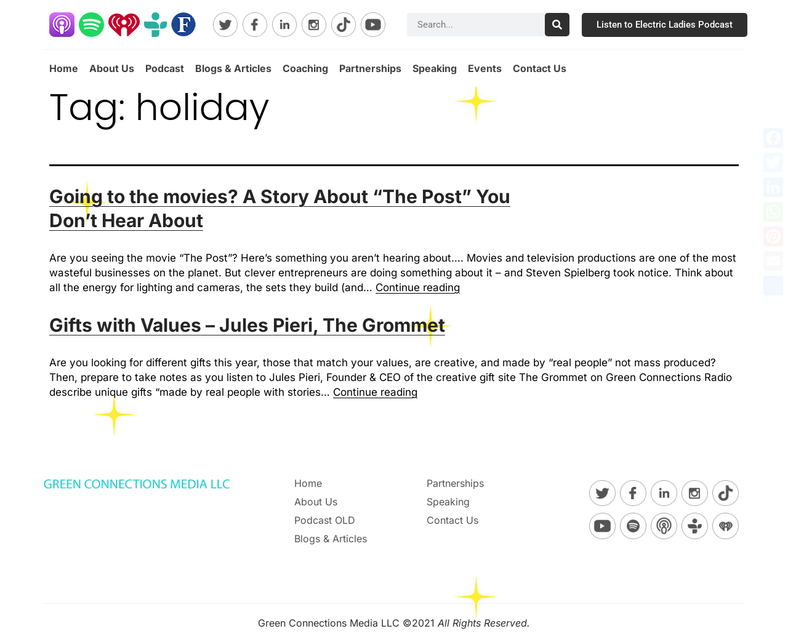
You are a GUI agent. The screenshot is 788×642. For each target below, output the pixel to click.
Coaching (305, 68)
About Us (111, 68)
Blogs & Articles (233, 68)
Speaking (434, 68)
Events (485, 68)
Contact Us (539, 68)
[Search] (557, 24)
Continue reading (418, 287)
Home (63, 68)
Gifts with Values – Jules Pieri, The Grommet (247, 325)
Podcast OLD (324, 520)
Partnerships (370, 68)
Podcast (164, 68)
